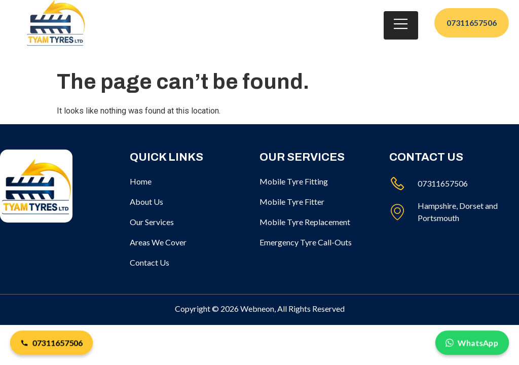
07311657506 (51, 343)
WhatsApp (472, 342)
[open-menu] (401, 18)
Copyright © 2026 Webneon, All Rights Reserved (260, 308)
